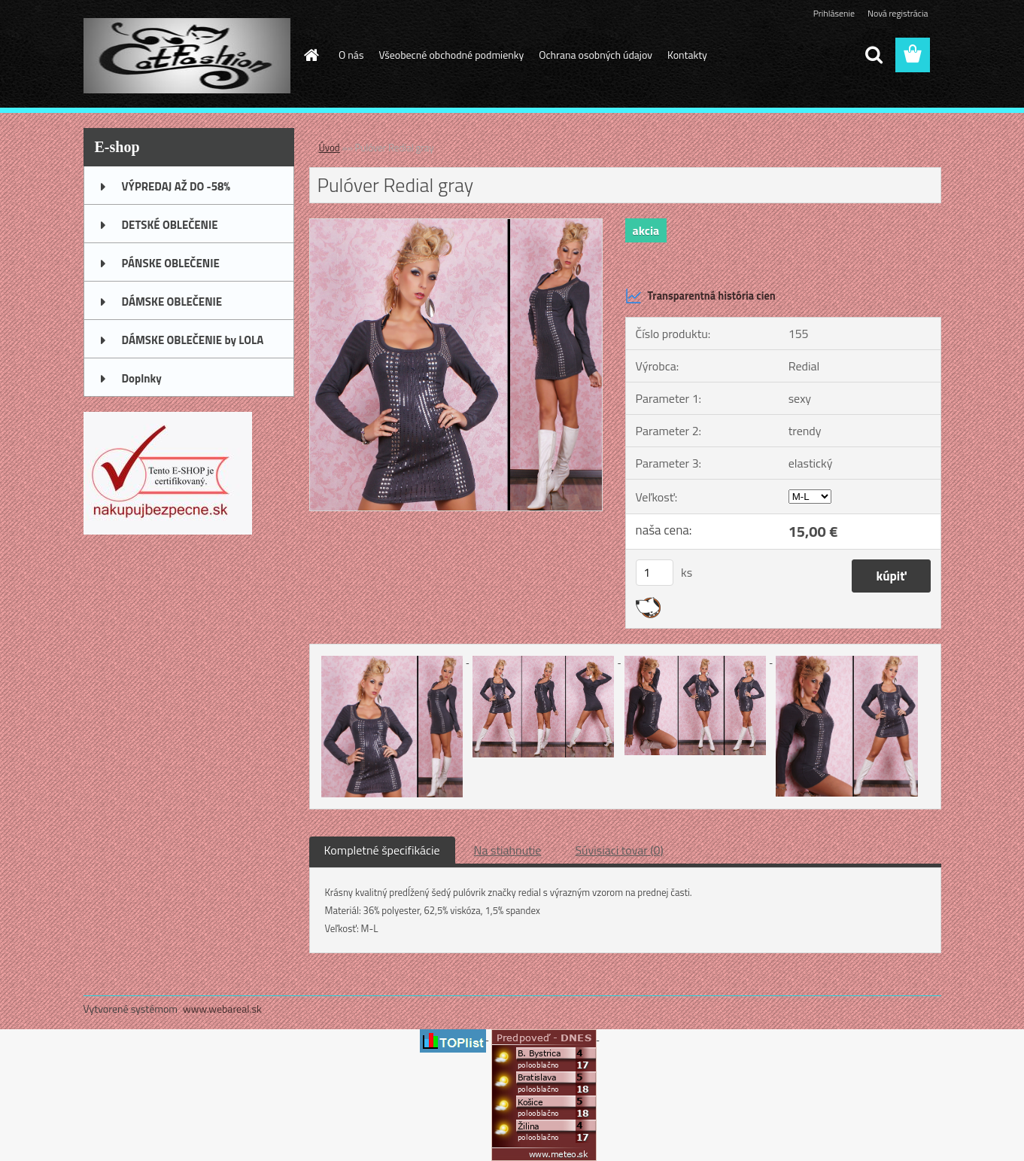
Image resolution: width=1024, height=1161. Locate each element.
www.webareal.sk (222, 1008)
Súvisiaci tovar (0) (619, 850)
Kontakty (687, 54)
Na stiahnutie (508, 850)
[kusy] (654, 572)
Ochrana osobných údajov (595, 54)
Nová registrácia (898, 13)
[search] (873, 55)
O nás (351, 54)
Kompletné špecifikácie (382, 850)
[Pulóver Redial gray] (456, 225)
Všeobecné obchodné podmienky (451, 54)
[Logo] (187, 55)
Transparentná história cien (700, 296)
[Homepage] (310, 55)
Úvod (329, 147)
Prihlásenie (834, 13)
